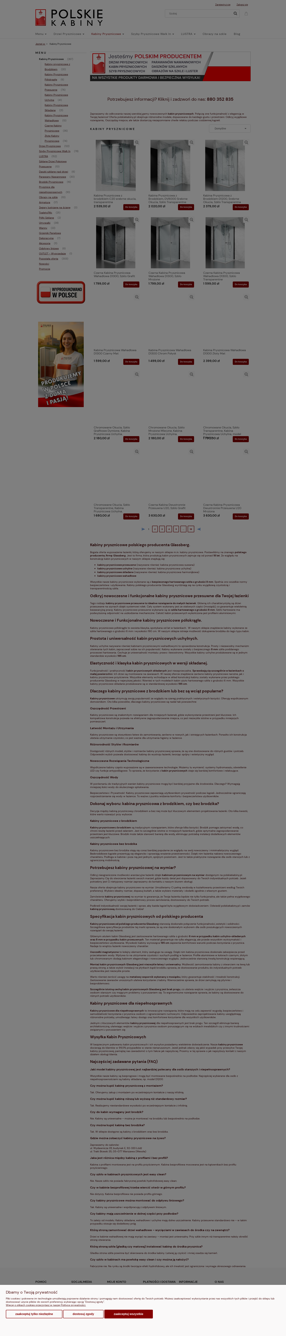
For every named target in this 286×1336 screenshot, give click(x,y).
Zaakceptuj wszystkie (128, 1314)
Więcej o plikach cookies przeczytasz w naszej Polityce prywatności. (46, 1305)
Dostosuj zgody (83, 1314)
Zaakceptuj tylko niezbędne (34, 1314)
